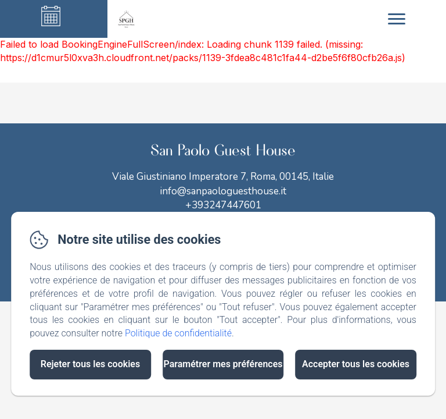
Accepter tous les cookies (355, 364)
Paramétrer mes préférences (222, 364)
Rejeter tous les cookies (90, 364)
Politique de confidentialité (178, 333)
